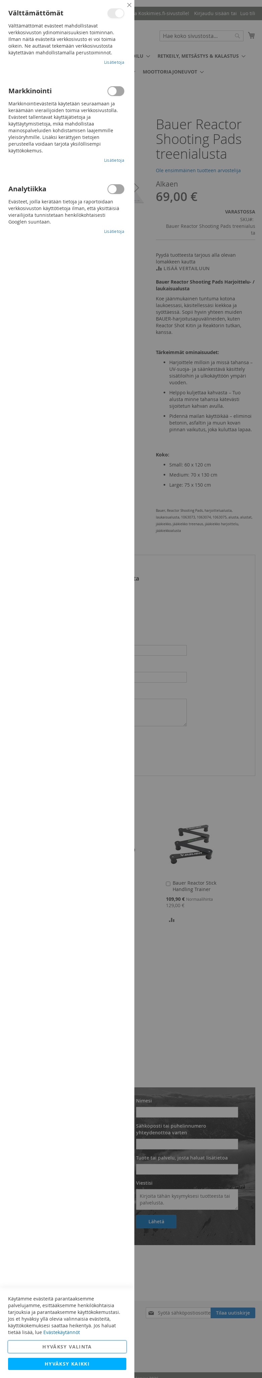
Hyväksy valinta (67, 1346)
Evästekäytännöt (61, 1332)
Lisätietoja (114, 62)
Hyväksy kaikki (67, 1364)
